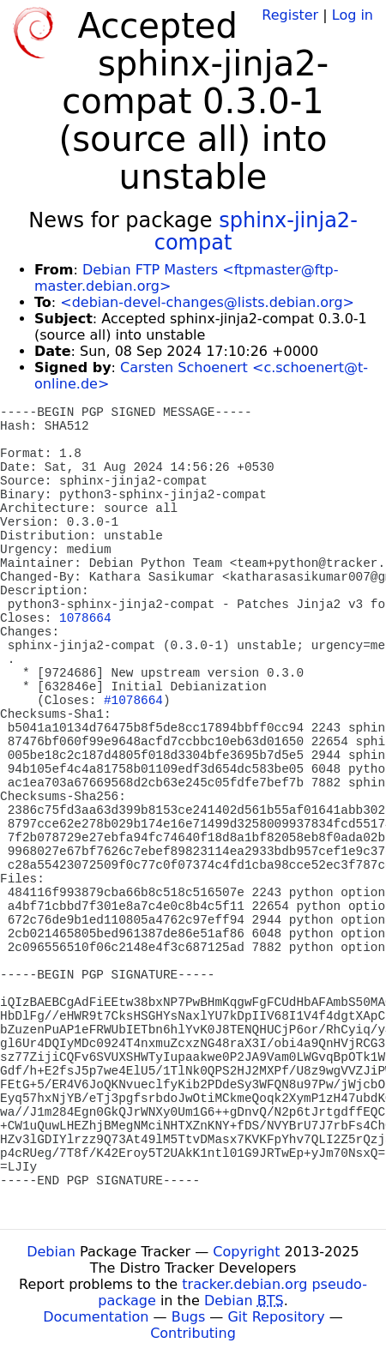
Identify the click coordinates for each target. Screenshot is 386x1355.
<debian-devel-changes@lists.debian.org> (207, 302)
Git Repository (275, 1317)
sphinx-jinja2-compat (256, 231)
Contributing (193, 1333)
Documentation (95, 1317)
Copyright (246, 1252)
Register (290, 15)
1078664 (85, 618)
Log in (352, 15)
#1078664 (133, 701)
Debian (51, 1252)
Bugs (189, 1317)
